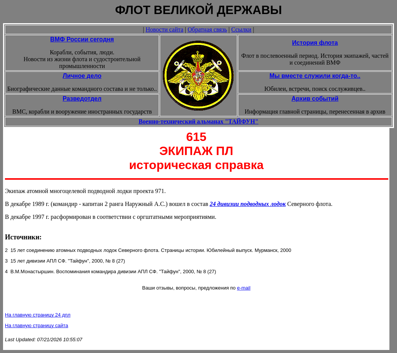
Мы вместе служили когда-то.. (315, 76)
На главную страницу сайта (36, 325)
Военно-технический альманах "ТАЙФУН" (198, 121)
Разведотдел (82, 98)
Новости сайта (164, 29)
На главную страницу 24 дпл (38, 315)
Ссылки (241, 29)
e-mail (243, 288)
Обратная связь (207, 29)
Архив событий (315, 98)
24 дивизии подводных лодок (248, 204)
